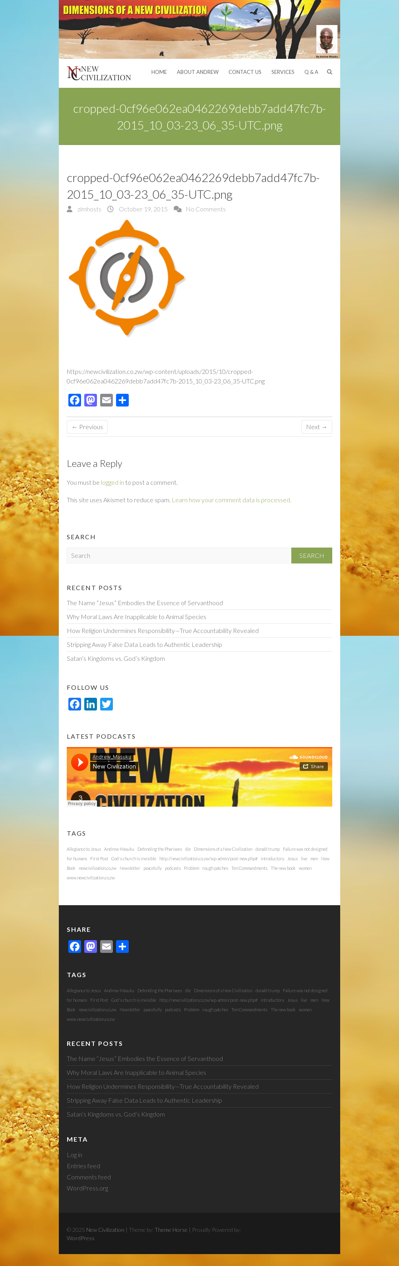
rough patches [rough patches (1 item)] (215, 868)
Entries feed (83, 1165)
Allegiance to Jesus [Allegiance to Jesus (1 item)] (84, 849)
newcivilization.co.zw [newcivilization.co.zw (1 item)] (97, 868)
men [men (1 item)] (314, 858)
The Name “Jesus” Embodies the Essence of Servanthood (145, 602)
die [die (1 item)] (188, 849)
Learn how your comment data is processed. (231, 499)
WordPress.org (87, 1188)
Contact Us (245, 72)
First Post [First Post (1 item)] (99, 858)
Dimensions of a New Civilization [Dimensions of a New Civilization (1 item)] (223, 849)
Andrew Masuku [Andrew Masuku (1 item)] (119, 849)
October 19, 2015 (143, 209)
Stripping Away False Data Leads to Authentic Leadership (144, 644)
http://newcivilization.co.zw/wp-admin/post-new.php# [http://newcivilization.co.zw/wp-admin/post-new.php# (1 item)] (208, 858)
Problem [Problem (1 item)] (191, 868)
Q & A (311, 72)
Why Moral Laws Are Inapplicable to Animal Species (136, 616)
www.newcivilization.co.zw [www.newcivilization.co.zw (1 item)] (91, 877)
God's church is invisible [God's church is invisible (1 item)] (133, 858)
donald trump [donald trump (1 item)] (268, 849)
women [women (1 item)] (305, 868)
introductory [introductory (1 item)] (272, 858)
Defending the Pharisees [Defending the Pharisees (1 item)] (160, 849)
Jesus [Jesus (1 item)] (292, 858)
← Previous (87, 426)
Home (159, 72)
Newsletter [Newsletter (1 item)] (130, 868)
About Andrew (198, 72)
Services (282, 72)
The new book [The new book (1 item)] (283, 868)
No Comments (206, 209)
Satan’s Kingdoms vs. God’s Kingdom (116, 658)
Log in (74, 1154)
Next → (316, 426)
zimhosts (88, 209)
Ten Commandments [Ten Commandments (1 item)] (249, 868)
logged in (112, 482)
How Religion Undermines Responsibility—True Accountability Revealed (163, 630)
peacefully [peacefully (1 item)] (152, 868)
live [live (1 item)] (304, 858)
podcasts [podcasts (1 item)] (173, 868)
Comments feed (89, 1177)
